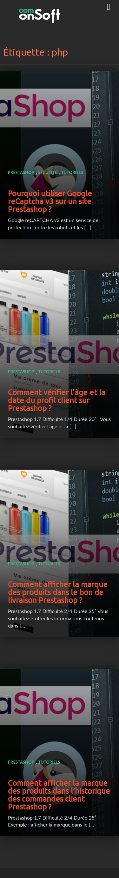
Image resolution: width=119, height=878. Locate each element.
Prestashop (21, 172)
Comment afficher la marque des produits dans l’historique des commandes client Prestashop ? (59, 795)
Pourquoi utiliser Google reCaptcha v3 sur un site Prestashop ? (50, 201)
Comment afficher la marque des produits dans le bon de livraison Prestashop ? (58, 592)
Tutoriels (72, 172)
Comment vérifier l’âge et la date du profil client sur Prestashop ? (56, 400)
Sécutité (47, 172)
